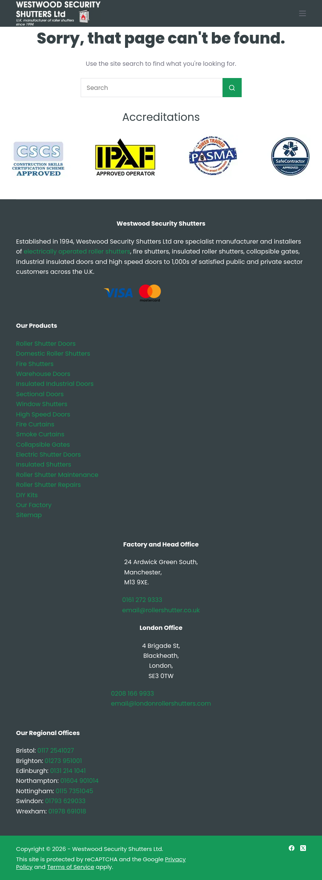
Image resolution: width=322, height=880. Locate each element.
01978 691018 (67, 811)
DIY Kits (27, 495)
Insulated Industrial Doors (55, 383)
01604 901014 (79, 780)
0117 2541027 (55, 750)
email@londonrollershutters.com (161, 703)
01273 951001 (63, 760)
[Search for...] (152, 87)
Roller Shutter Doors (46, 343)
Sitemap (29, 515)
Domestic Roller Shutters (53, 353)
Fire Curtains (35, 424)
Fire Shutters (35, 363)
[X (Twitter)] (303, 848)
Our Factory (34, 505)
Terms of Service (70, 867)
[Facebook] (291, 848)
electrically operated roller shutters (77, 251)
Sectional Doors (39, 394)
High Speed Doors (43, 414)
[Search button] (232, 87)
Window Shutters (41, 404)
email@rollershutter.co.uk (161, 610)
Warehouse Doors (43, 373)
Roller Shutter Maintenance (57, 474)
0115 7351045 (74, 791)
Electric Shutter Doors (48, 454)
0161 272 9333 (142, 599)
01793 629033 (65, 801)
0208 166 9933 (132, 693)
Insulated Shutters (43, 464)
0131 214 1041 (68, 770)
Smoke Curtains (40, 434)
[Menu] (302, 13)
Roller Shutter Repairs (48, 484)
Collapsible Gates (43, 444)
